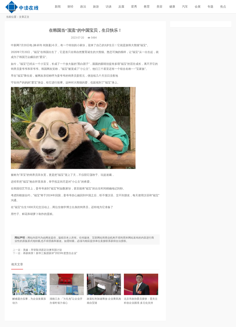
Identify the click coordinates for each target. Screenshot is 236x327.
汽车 (185, 6)
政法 (83, 6)
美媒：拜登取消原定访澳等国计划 (42, 250)
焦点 (223, 6)
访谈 (109, 6)
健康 (172, 6)
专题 (210, 6)
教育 (147, 6)
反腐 (121, 6)
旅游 (96, 6)
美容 (159, 6)
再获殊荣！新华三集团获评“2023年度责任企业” (50, 253)
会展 (198, 6)
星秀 (134, 6)
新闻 (58, 6)
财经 (70, 6)
